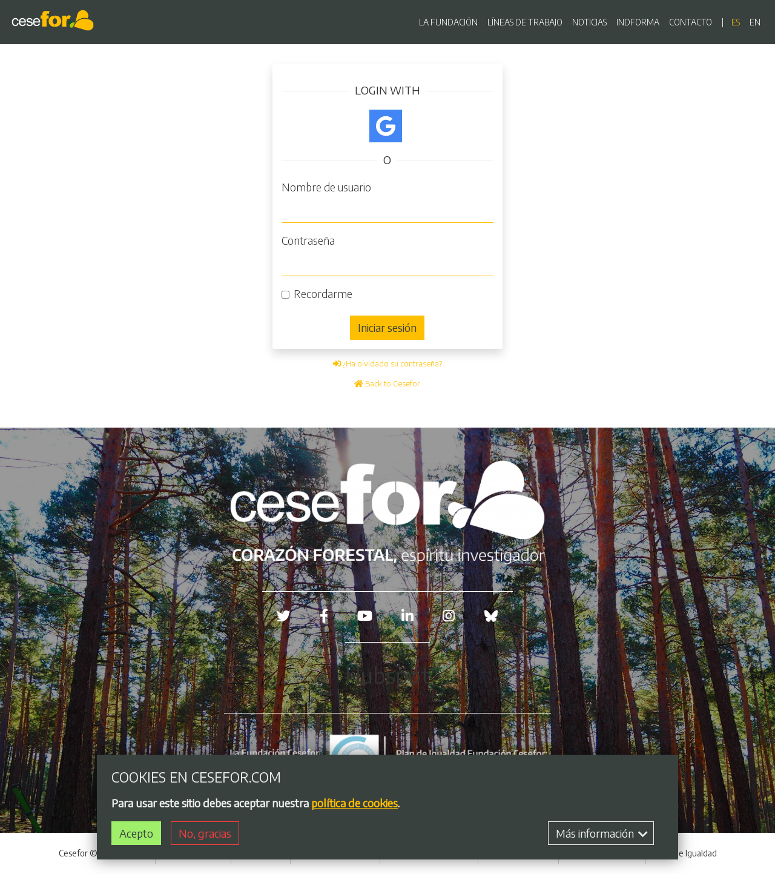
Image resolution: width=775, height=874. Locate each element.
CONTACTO (690, 22)
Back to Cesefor (387, 383)
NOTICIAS (589, 22)
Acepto (136, 833)
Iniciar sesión (387, 327)
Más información (602, 833)
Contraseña (308, 240)
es (735, 22)
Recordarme (323, 293)
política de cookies (354, 803)
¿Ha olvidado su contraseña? (387, 363)
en (755, 22)
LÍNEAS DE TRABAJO (524, 22)
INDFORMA (637, 22)
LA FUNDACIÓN (448, 22)
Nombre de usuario (326, 187)
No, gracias (205, 833)
